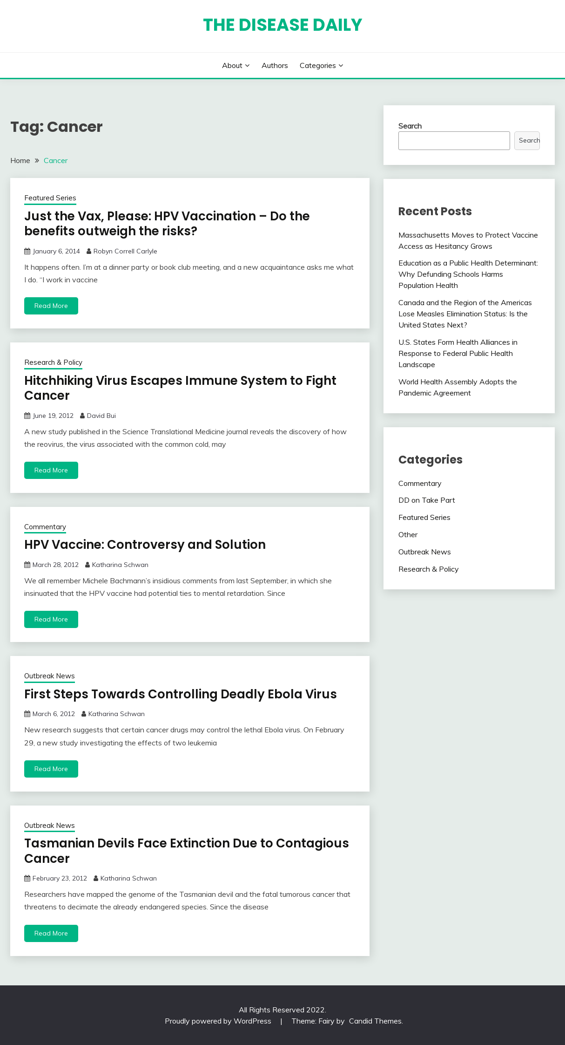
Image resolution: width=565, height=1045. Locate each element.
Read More (51, 305)
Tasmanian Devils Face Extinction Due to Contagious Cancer (186, 851)
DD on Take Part (426, 500)
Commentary (45, 526)
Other (407, 534)
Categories (318, 65)
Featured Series (50, 197)
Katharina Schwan (120, 564)
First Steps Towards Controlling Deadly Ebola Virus (180, 694)
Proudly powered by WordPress (219, 1020)
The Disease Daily (283, 25)
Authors (275, 65)
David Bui (101, 415)
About (232, 65)
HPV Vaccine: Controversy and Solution (145, 544)
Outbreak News (49, 675)
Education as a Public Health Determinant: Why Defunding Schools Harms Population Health (468, 274)
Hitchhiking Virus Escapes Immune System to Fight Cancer (180, 388)
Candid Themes (375, 1020)
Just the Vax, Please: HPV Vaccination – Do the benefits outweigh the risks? (167, 224)
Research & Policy (53, 362)
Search (410, 125)
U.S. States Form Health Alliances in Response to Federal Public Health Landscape (458, 353)
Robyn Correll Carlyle (125, 251)
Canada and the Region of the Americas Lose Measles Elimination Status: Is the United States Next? (465, 313)
